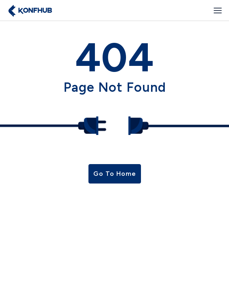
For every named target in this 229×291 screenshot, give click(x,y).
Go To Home (114, 173)
